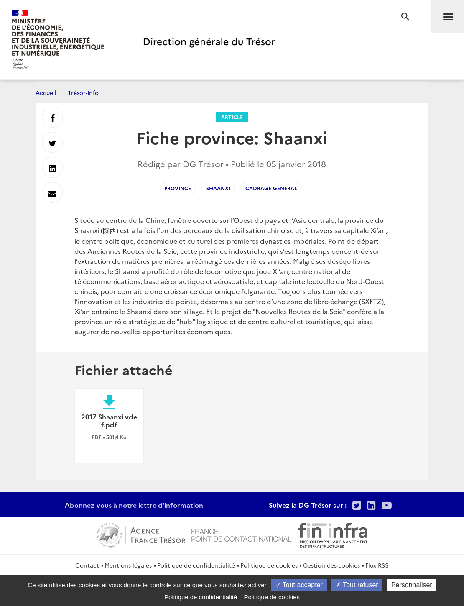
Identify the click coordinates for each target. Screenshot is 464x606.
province (177, 188)
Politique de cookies (269, 565)
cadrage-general (271, 188)
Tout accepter (299, 584)
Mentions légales (128, 565)
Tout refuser (357, 584)
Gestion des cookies (331, 565)
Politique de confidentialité (196, 565)
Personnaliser (411, 584)
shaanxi (218, 188)
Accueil (46, 92)
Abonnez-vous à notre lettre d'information (134, 504)
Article (232, 116)
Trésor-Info (83, 92)
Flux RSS (376, 565)
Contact (87, 565)
